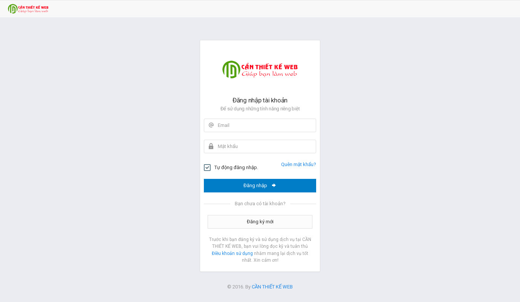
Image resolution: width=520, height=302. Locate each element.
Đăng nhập (260, 185)
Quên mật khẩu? (298, 164)
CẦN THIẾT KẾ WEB (272, 287)
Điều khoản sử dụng (232, 253)
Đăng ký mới (260, 221)
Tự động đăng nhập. (231, 167)
